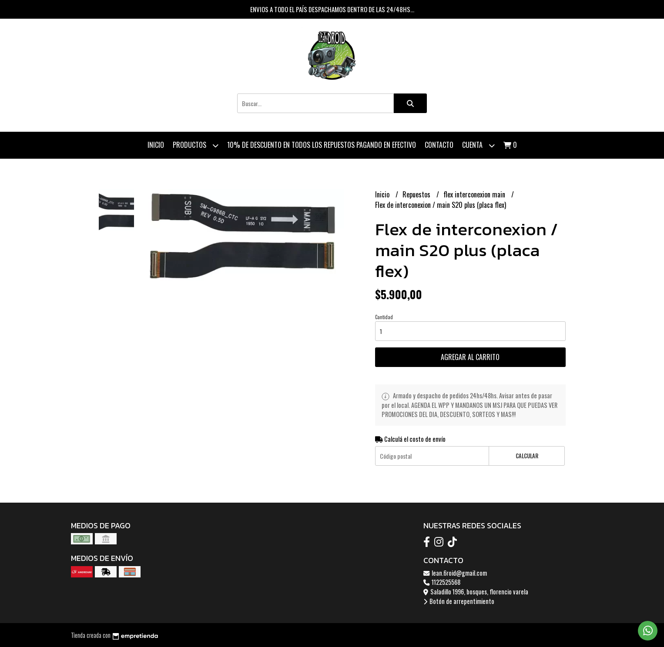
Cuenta (478, 145)
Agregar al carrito (470, 357)
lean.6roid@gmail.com (455, 572)
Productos (195, 145)
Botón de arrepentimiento (458, 601)
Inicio (156, 145)
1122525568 (441, 582)
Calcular (527, 456)
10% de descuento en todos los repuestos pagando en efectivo (321, 145)
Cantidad (384, 316)
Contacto (439, 145)
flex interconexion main (475, 194)
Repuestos (417, 194)
